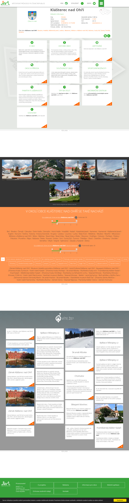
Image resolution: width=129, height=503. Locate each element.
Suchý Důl (97, 30)
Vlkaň (50, 241)
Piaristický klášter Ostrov (88, 280)
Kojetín (11, 234)
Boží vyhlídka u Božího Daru (109, 275)
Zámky (125, 259)
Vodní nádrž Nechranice (32, 275)
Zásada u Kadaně (76, 241)
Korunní (18, 234)
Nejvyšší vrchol (62, 263)
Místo (35, 236)
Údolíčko (97, 238)
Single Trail (82, 263)
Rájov (29, 238)
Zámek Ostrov (57, 280)
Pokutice (14, 238)
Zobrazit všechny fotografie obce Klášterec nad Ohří (64, 204)
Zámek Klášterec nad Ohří (19, 268)
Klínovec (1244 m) (15, 275)
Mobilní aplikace (113, 485)
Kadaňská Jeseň (82, 231)
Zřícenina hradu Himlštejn (52, 273)
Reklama (66, 485)
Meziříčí (107, 234)
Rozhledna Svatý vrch (88, 270)
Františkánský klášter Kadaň (109, 270)
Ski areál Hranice (48, 277)
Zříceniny (12, 263)
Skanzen (58, 259)
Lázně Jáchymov (91, 275)
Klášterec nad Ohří (67, 9)
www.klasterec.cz (97, 23)
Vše (3, 259)
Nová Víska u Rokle (72, 236)
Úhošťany (106, 238)
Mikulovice (67, 30)
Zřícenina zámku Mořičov (104, 277)
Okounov (84, 236)
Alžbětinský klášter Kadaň (30, 273)
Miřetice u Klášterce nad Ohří (79, 30)
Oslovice (101, 236)
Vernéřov (21, 32)
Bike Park (73, 263)
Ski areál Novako (62, 277)
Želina (87, 241)
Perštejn (109, 236)
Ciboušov (40, 30)
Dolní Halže (37, 231)
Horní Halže (56, 231)
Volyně (56, 241)
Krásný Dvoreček (42, 234)
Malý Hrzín (83, 234)
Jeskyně (46, 263)
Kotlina (25, 234)
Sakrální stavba (114, 263)
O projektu (42, 485)
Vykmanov (64, 241)
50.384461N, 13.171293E (68, 23)
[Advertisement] (64, 144)
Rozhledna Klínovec (110, 273)
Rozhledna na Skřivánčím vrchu (75, 273)
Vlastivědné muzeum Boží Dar (82, 277)
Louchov (68, 234)
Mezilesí (100, 234)
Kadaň (63, 21)
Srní (61, 238)
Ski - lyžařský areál (47, 259)
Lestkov (61, 30)
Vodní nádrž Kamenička (26, 280)
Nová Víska (50, 236)
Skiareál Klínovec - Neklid (74, 275)
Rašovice (90, 30)
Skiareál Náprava (70, 280)
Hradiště (45, 30)
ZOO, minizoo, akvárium (14, 259)
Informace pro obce (89, 485)
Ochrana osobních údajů (42, 491)
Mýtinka (41, 236)
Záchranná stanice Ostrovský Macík (27, 277)
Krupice (54, 234)
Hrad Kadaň (14, 273)
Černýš (20, 231)
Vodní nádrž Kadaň (37, 270)
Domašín (46, 231)
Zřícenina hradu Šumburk (18, 270)
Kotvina (32, 234)
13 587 (94, 19)
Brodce (14, 231)
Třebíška (83, 238)
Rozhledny (110, 259)
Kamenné (102, 231)
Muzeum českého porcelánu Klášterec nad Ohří (49, 268)
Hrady (118, 259)
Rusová (49, 238)
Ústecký (63, 17)
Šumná (103, 30)
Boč (8, 231)
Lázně (53, 263)
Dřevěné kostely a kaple (25, 263)
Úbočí (90, 238)
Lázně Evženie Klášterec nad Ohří (82, 268)
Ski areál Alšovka (72, 270)
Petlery (116, 236)
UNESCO (36, 259)
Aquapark (27, 259)
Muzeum (91, 263)
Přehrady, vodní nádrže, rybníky (73, 259)
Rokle (42, 238)
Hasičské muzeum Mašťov (53, 275)
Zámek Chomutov (105, 280)
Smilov (55, 238)
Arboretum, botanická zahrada (95, 259)
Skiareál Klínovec (95, 273)
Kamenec (93, 231)
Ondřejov (93, 236)
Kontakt (66, 491)
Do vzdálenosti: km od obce (58, 217)
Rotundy (38, 263)
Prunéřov (22, 238)
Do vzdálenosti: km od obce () (56, 246)
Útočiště (107, 30)
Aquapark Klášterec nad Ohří (107, 268)
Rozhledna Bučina (43, 280)
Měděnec (92, 234)
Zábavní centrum (102, 263)
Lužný (75, 234)
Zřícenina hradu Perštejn (55, 270)
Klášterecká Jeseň (54, 30)
